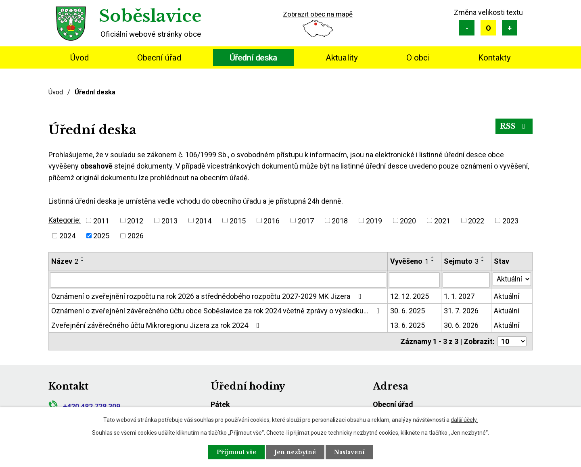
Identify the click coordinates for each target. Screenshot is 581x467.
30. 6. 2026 (461, 325)
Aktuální (506, 296)
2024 (67, 235)
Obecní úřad (159, 58)
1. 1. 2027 (459, 296)
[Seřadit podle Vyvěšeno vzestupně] (432, 257)
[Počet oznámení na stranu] (512, 341)
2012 (135, 220)
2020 (408, 220)
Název (64, 261)
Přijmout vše (236, 452)
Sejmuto (461, 261)
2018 (340, 220)
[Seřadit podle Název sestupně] (82, 260)
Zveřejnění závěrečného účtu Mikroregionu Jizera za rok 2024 (157, 325)
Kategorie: (64, 220)
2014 (203, 220)
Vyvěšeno (409, 261)
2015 (238, 220)
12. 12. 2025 (409, 296)
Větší (509, 27)
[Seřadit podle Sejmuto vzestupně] (483, 257)
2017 (306, 220)
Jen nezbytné (295, 452)
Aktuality (342, 58)
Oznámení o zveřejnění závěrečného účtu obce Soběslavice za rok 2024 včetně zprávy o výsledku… (217, 310)
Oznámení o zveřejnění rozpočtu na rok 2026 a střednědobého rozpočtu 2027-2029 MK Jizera (208, 296)
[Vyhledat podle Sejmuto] (466, 280)
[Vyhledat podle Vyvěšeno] (414, 280)
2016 (271, 220)
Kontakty (494, 58)
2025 (101, 235)
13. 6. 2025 (407, 325)
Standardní (488, 27)
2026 (135, 235)
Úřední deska (253, 58)
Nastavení (349, 452)
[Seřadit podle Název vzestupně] (82, 257)
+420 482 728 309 (84, 406)
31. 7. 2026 (461, 310)
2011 (101, 220)
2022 (476, 220)
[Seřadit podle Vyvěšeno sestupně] (432, 260)
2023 (510, 220)
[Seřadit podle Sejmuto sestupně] (483, 260)
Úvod (79, 58)
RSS (514, 126)
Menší (466, 27)
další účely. (464, 420)
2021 (442, 220)
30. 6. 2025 (407, 310)
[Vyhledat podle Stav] (512, 279)
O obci (418, 58)
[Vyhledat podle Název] (218, 280)
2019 (374, 220)
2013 (169, 220)
